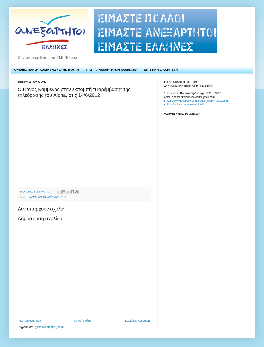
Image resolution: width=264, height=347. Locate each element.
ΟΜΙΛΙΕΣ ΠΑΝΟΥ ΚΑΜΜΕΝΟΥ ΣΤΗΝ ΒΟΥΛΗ (46, 69)
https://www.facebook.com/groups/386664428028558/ (197, 100)
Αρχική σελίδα (82, 320)
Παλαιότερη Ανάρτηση (137, 320)
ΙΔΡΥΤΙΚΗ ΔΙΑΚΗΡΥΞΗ (161, 69)
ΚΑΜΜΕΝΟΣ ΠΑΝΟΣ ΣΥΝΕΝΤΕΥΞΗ (48, 197)
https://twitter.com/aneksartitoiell (184, 104)
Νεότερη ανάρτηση (30, 320)
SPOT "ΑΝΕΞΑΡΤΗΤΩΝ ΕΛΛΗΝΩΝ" (111, 69)
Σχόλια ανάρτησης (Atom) (48, 327)
